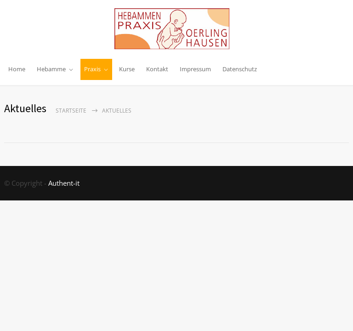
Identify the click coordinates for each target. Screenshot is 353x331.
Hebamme (51, 69)
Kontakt (157, 69)
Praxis (92, 69)
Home (16, 69)
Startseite (71, 110)
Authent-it (64, 183)
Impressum (195, 69)
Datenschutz (239, 69)
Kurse (127, 69)
